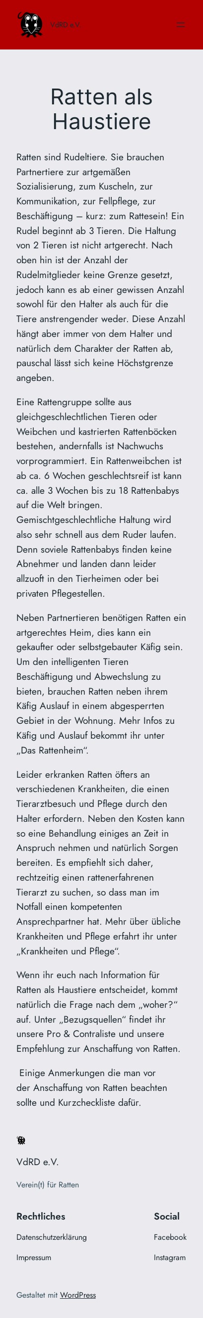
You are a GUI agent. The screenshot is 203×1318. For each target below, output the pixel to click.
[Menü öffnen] (181, 25)
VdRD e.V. (65, 25)
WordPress (78, 1295)
